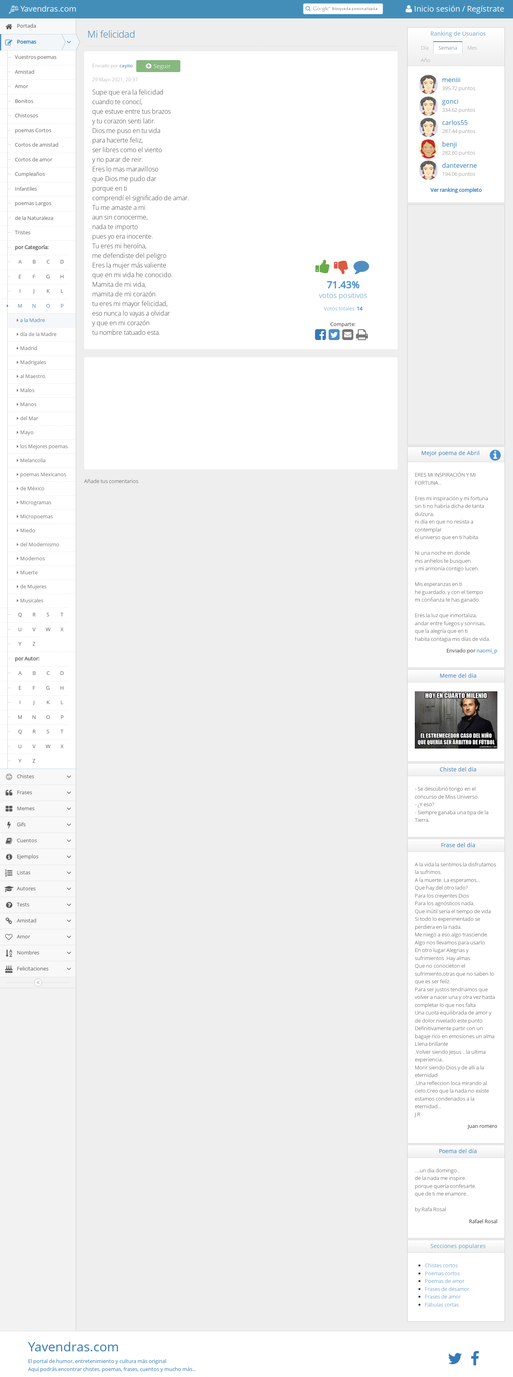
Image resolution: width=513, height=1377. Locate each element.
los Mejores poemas (42, 446)
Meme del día (458, 675)
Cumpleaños (30, 173)
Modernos (31, 558)
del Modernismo (38, 544)
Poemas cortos (442, 1273)
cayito (126, 65)
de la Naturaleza (34, 217)
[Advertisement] (241, 413)
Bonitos (24, 101)
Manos (26, 404)
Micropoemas (35, 516)
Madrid (27, 348)
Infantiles (26, 188)
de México (30, 488)
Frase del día (458, 845)
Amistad (24, 71)
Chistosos (26, 115)
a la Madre (31, 320)
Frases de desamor (447, 1288)
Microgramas (34, 502)
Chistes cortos (441, 1265)
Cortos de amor (33, 159)
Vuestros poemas (36, 56)
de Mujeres (31, 586)
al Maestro (31, 376)
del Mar (27, 418)
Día (424, 47)
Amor (21, 86)
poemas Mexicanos (41, 474)
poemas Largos (33, 203)
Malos (25, 390)
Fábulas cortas (442, 1304)
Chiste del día (458, 769)
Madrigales (31, 362)
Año (425, 60)
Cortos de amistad (37, 144)
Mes (472, 47)
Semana (447, 47)
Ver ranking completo (456, 189)
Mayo (25, 432)
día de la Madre (37, 334)
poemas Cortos (33, 130)
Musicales (30, 600)
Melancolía (31, 460)
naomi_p (487, 650)
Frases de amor (443, 1296)
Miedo (26, 530)
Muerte (27, 572)
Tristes (22, 232)
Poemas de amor (445, 1280)
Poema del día (458, 1151)
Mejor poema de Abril (450, 453)
